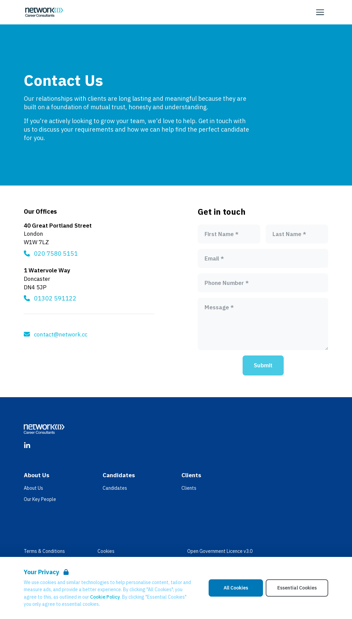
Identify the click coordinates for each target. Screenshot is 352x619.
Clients (188, 488)
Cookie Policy (105, 597)
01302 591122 (55, 298)
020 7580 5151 (56, 253)
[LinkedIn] (27, 445)
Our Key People (40, 499)
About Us (33, 488)
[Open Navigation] (320, 12)
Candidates (115, 488)
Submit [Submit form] (263, 365)
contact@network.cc (60, 334)
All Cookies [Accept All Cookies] (236, 588)
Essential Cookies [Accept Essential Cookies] (297, 588)
